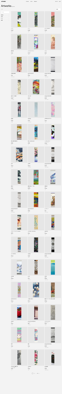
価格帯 (5, 20)
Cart (56, 1)
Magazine (35, 1)
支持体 (5, 16)
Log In (60, 1)
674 (37, 373)
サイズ (5, 18)
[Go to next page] (39, 373)
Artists (31, 1)
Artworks (27, 1)
